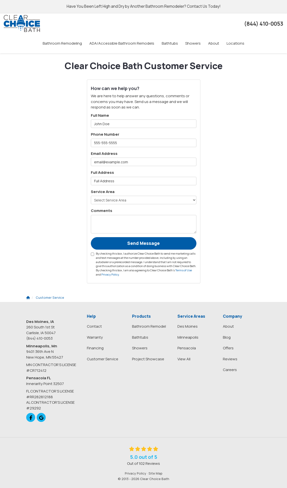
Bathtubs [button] (170, 43)
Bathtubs (140, 337)
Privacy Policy (110, 274)
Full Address (102, 172)
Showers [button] (193, 43)
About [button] (213, 43)
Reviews (230, 359)
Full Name (100, 115)
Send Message (143, 243)
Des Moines (187, 326)
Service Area (103, 191)
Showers (139, 348)
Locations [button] (236, 43)
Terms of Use (183, 270)
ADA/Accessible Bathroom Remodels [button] (121, 43)
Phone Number (105, 134)
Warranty (95, 337)
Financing (95, 348)
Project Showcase (148, 359)
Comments (101, 210)
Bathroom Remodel (149, 326)
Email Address (104, 153)
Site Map (155, 473)
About (228, 326)
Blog (227, 337)
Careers (230, 369)
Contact (94, 326)
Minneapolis (187, 337)
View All (183, 359)
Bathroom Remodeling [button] (62, 43)
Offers (228, 348)
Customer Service (102, 359)
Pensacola (186, 348)
